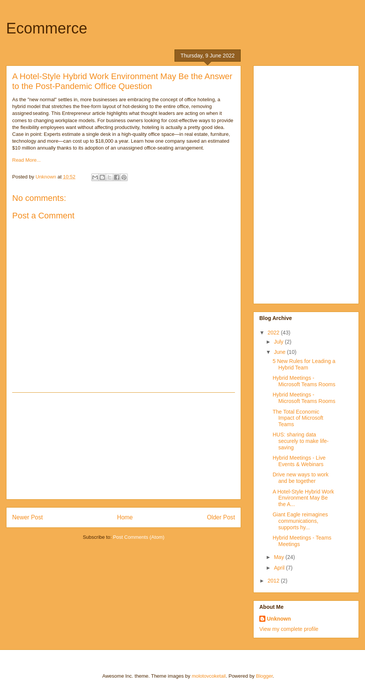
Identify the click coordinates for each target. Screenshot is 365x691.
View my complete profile (288, 629)
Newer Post (27, 517)
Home (125, 517)
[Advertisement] (124, 446)
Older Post (221, 517)
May (279, 557)
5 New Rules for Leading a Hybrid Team (304, 364)
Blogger (264, 676)
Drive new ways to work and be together (300, 477)
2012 (274, 581)
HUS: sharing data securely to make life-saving (300, 441)
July (279, 342)
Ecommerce (46, 28)
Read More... (26, 160)
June (280, 352)
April (280, 568)
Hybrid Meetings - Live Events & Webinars (299, 461)
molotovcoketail (209, 676)
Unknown (279, 619)
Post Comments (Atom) (138, 537)
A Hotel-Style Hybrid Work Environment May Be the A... (303, 498)
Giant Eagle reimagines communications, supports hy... (300, 520)
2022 (274, 333)
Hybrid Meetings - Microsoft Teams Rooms (304, 381)
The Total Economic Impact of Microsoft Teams (298, 418)
